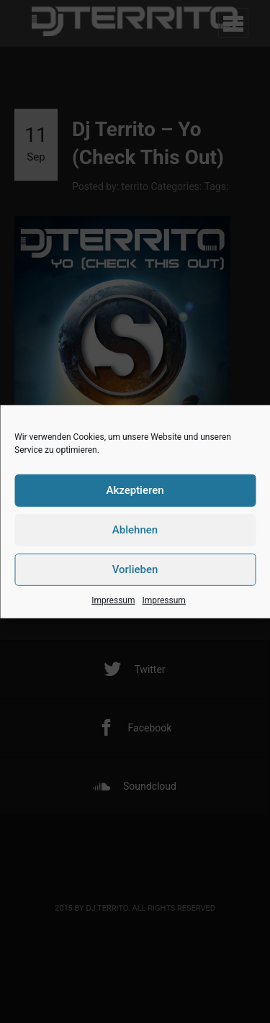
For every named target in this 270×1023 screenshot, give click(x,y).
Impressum (113, 600)
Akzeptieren (134, 490)
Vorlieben (135, 569)
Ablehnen (135, 529)
